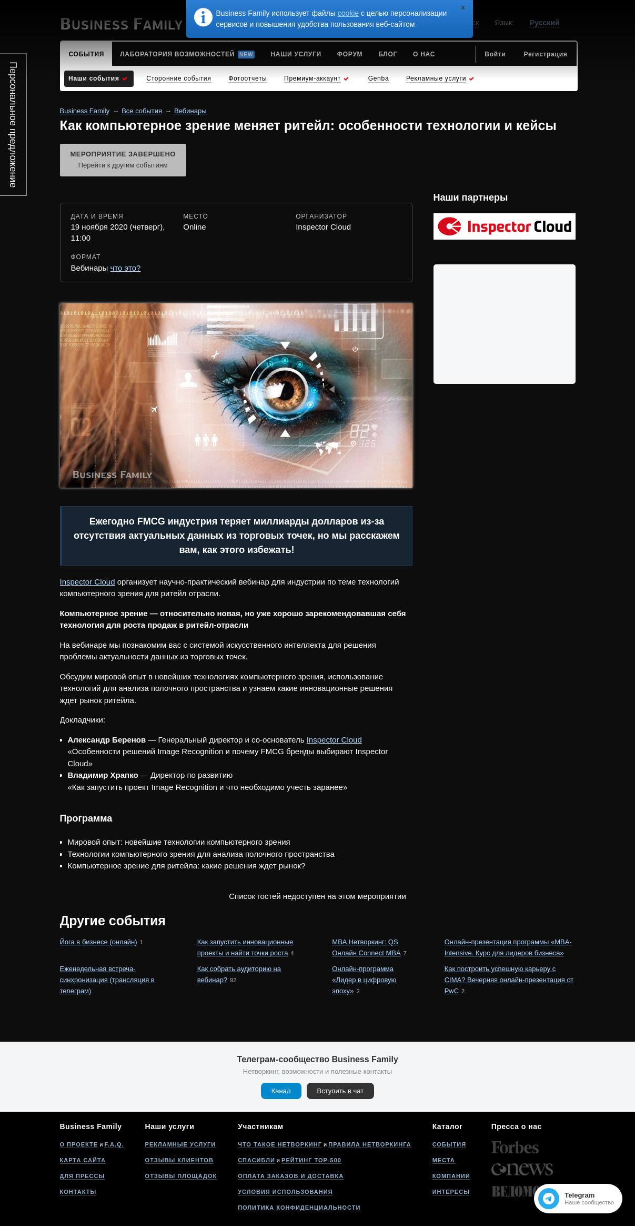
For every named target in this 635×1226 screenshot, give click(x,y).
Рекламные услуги (180, 1144)
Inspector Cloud (87, 581)
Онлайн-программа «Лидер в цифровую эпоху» (364, 980)
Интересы (451, 1192)
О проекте (79, 1144)
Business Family (85, 111)
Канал (281, 1091)
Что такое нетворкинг (280, 1144)
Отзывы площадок (181, 1176)
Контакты (78, 1192)
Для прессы (82, 1176)
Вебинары (190, 111)
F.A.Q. (114, 1144)
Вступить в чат (340, 1091)
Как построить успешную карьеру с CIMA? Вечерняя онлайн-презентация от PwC (509, 980)
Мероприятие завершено (123, 160)
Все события (142, 111)
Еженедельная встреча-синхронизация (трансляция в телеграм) (107, 980)
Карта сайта (83, 1160)
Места (443, 1160)
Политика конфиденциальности (299, 1207)
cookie (348, 13)
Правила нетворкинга (369, 1144)
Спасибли (256, 1160)
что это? (125, 267)
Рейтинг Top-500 (311, 1160)
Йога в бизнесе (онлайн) (98, 942)
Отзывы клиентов (179, 1160)
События (449, 1144)
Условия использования (285, 1192)
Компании (451, 1176)
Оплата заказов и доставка (291, 1176)
